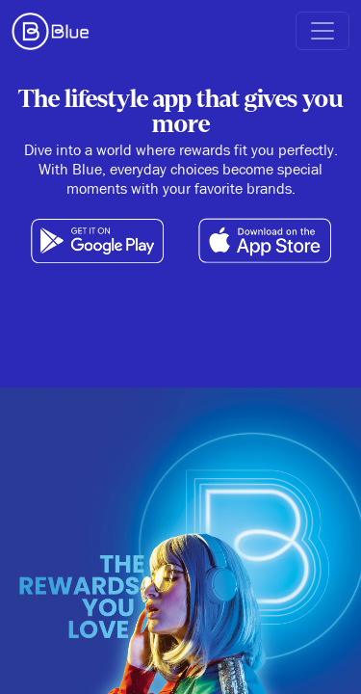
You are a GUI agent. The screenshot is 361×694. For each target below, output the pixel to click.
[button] (322, 31)
